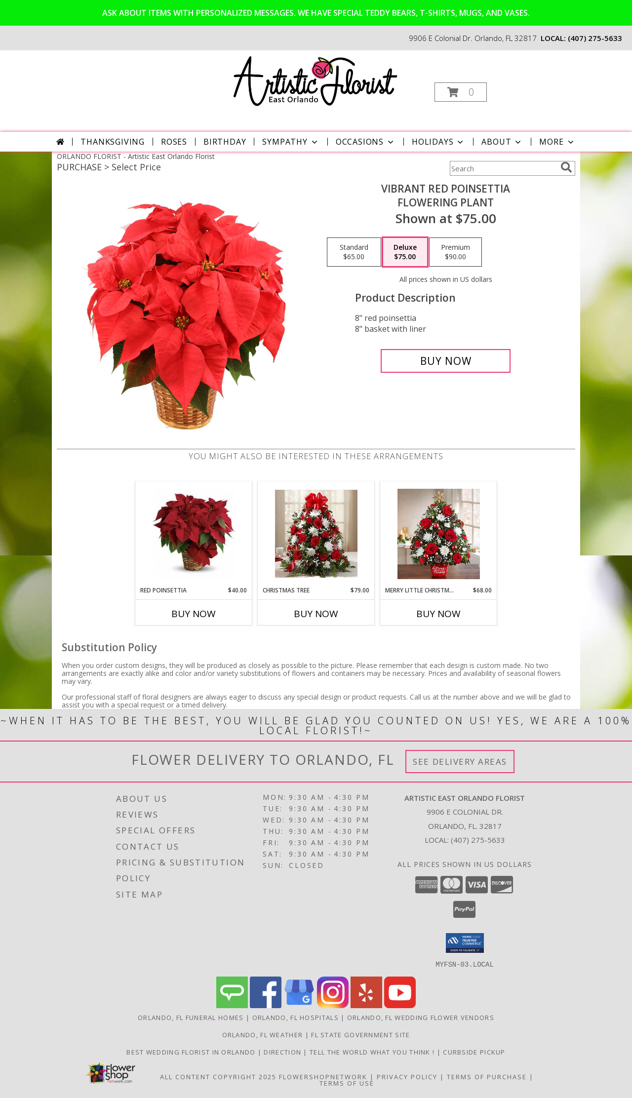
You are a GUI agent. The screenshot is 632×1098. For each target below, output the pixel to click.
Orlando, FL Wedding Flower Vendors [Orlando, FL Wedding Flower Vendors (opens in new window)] (420, 1017)
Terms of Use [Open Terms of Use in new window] (346, 1082)
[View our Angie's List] (232, 1005)
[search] (566, 167)
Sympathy (290, 141)
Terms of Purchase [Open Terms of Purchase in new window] (487, 1076)
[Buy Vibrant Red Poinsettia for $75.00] (446, 361)
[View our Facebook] (265, 1005)
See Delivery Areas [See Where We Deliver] (460, 761)
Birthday (224, 141)
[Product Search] (503, 168)
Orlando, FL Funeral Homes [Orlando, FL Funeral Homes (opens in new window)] (191, 1017)
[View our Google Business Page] (299, 1005)
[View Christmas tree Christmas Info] (316, 534)
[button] (460, 92)
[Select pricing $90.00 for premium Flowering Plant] (455, 252)
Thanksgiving (112, 141)
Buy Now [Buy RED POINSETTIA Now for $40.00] (193, 613)
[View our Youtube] (400, 1005)
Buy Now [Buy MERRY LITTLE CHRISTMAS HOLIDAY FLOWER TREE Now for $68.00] (438, 613)
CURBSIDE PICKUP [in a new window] (474, 1051)
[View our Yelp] (366, 1005)
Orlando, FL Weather (262, 1034)
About (502, 141)
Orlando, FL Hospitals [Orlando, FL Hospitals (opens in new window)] (295, 1017)
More (557, 141)
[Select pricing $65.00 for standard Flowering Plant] (354, 252)
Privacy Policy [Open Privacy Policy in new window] (407, 1076)
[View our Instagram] (333, 1005)
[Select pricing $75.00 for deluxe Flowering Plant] (405, 252)
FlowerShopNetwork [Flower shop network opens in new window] (323, 1076)
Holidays (438, 141)
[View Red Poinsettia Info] (194, 534)
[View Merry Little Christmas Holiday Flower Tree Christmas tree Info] (438, 534)
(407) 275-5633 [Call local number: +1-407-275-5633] (595, 38)
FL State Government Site (360, 1034)
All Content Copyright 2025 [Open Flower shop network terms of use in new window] (218, 1076)
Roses (174, 141)
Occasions (365, 141)
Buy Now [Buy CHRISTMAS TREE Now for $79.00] (316, 613)
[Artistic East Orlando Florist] (315, 81)
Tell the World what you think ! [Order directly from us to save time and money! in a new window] (373, 1051)
